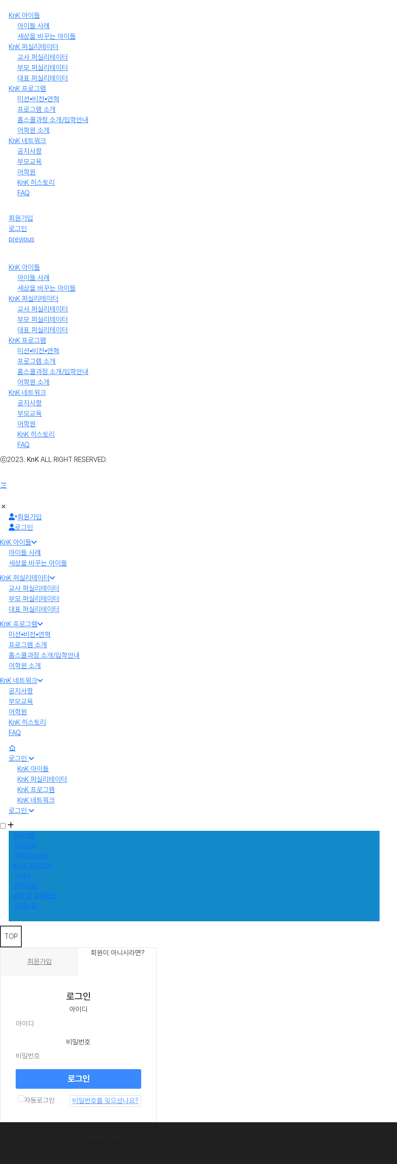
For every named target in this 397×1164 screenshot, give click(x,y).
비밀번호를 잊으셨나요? (105, 1101)
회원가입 (21, 218)
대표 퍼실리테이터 (42, 78)
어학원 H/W (30, 856)
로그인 (18, 228)
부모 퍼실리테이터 (42, 68)
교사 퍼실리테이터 (42, 57)
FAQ (23, 193)
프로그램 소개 (36, 109)
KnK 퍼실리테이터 (33, 47)
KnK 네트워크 (27, 141)
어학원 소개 (33, 130)
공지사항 (29, 151)
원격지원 (24, 886)
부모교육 (29, 161)
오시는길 (24, 906)
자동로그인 (36, 1099)
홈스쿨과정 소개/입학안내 (52, 120)
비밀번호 (78, 1042)
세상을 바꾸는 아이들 (46, 36)
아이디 (78, 1009)
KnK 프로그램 (27, 88)
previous (21, 239)
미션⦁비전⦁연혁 (38, 99)
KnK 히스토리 (36, 182)
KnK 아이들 (24, 15)
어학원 (26, 172)
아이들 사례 (33, 26)
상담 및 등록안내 (33, 896)
